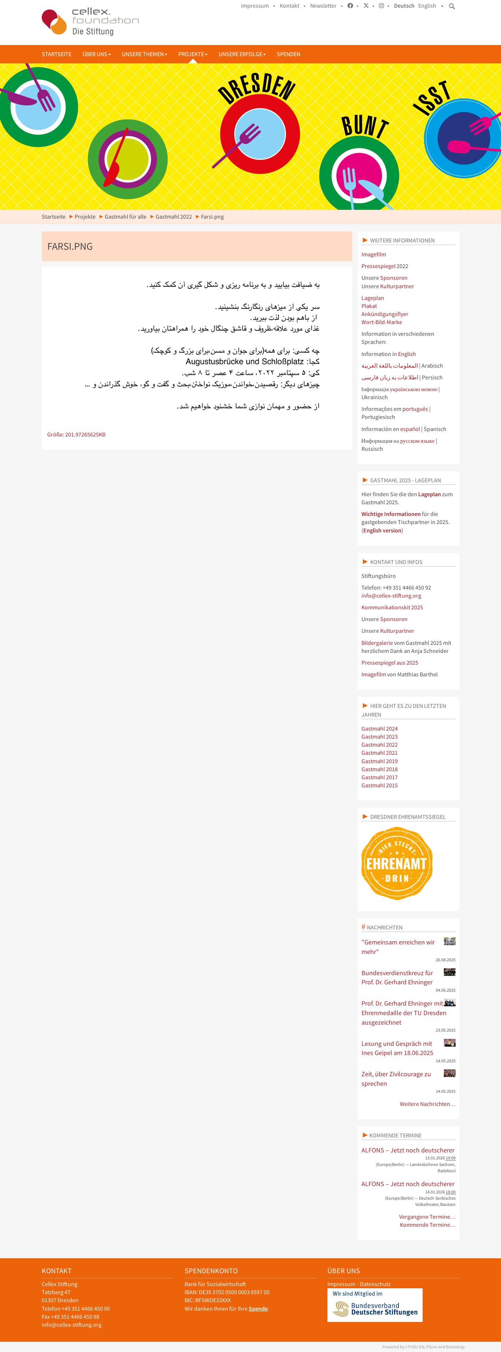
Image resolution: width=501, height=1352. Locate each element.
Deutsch (404, 5)
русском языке (417, 440)
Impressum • (258, 5)
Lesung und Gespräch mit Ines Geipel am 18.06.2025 (408, 1048)
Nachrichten (384, 927)
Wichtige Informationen (391, 513)
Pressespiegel (378, 266)
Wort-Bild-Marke (381, 322)
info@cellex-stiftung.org (391, 595)
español (410, 429)
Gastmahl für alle (125, 216)
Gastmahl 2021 (379, 752)
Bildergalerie (377, 642)
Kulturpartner (397, 286)
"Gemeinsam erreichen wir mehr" (408, 946)
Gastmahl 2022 (174, 216)
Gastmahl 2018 (379, 769)
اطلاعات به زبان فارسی (389, 377)
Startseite (56, 54)
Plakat (369, 305)
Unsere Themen (144, 54)
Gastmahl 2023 (379, 736)
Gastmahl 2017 (379, 777)
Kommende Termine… (428, 1224)
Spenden (288, 54)
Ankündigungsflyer (384, 314)
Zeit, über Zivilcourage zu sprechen (408, 1078)
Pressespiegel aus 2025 (389, 662)
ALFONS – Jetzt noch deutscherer (407, 1150)
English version (382, 530)
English (427, 5)
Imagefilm (373, 254)
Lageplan (372, 297)
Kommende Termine (395, 1135)
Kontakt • (292, 5)
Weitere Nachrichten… (428, 1103)
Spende (258, 1308)
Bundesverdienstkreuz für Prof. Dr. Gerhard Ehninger (408, 977)
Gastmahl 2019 (379, 761)
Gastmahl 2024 (379, 728)
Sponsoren (394, 277)
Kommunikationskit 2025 (392, 607)
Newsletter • (326, 5)
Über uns (96, 54)
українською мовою (414, 389)
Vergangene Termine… (427, 1216)
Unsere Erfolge (242, 54)
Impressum (341, 1284)
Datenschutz (375, 1284)
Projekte (193, 54)
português (415, 408)
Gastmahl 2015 (379, 785)
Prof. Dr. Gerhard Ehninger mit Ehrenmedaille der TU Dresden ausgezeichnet (408, 1012)
